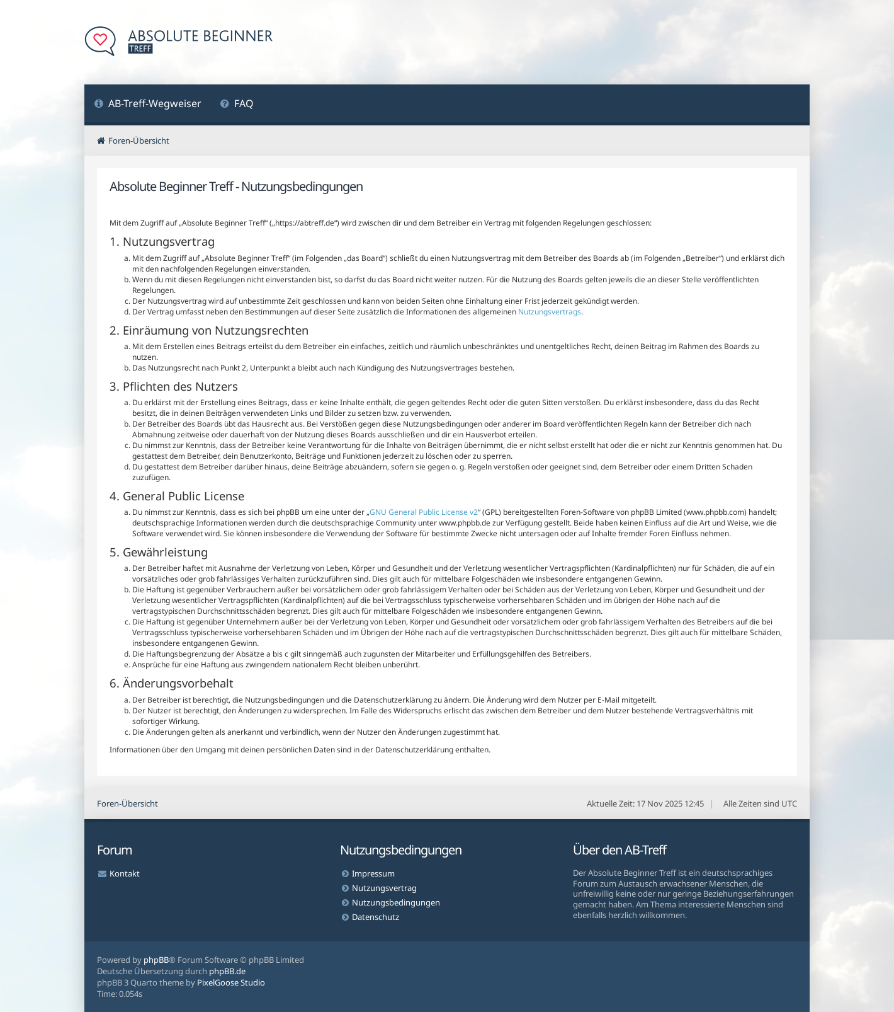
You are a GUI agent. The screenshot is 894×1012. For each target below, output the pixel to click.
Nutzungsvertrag (384, 888)
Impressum (373, 873)
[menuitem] (147, 104)
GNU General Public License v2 (424, 512)
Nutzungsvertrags (549, 311)
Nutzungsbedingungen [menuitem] (396, 902)
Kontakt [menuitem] (125, 873)
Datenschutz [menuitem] (375, 917)
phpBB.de (227, 971)
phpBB (156, 959)
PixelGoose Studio (231, 982)
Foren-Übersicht (127, 803)
